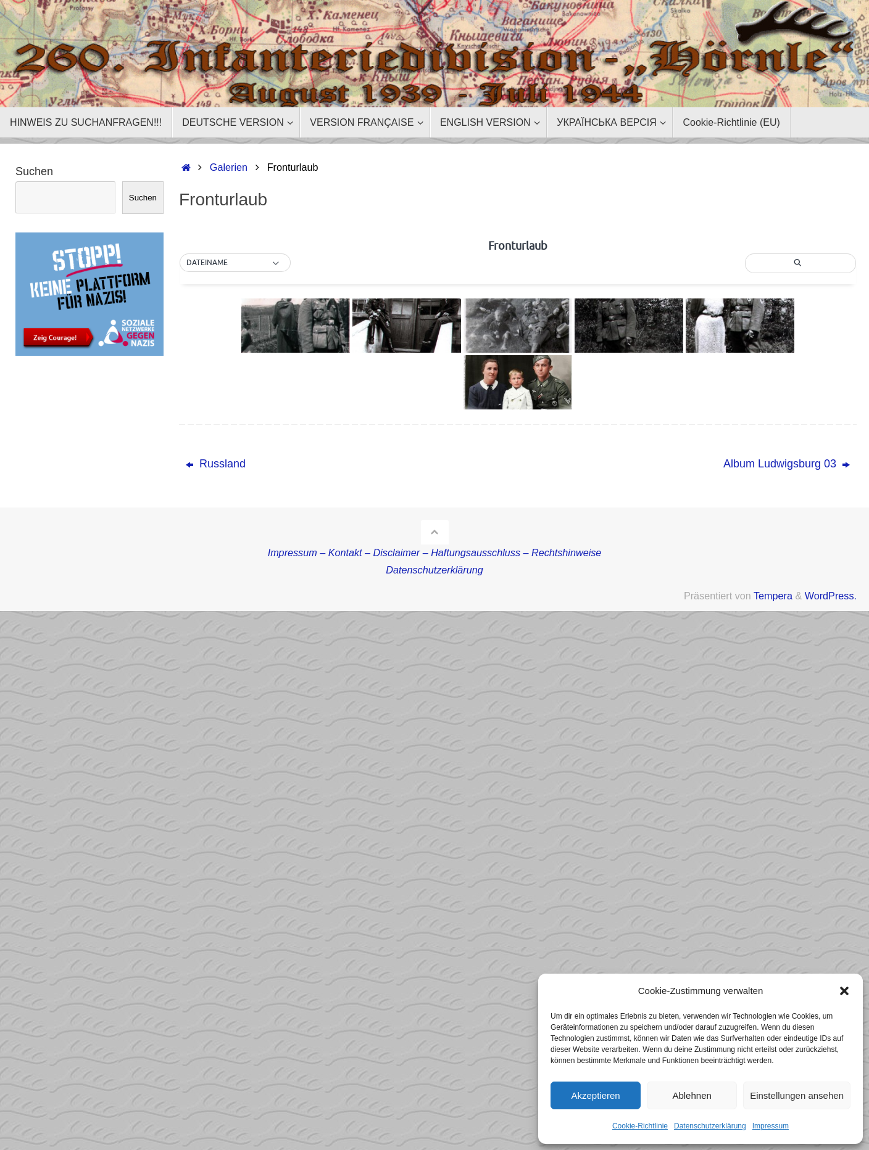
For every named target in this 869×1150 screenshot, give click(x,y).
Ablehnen (691, 1095)
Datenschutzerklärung (710, 1126)
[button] (844, 991)
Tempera (773, 595)
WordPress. (831, 595)
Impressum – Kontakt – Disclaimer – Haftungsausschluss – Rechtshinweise (435, 552)
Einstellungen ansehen (797, 1095)
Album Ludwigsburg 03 (786, 464)
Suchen (34, 171)
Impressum (770, 1126)
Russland (216, 464)
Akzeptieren (595, 1095)
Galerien (228, 167)
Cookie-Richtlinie (640, 1126)
